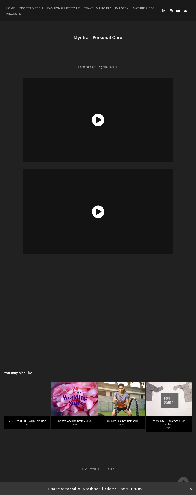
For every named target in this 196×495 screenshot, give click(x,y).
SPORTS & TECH (31, 8)
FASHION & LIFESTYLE (63, 8)
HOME (10, 8)
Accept (123, 489)
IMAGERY (121, 8)
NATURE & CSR (144, 8)
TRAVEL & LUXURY (97, 8)
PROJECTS (13, 13)
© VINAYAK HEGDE (94, 469)
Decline (136, 489)
